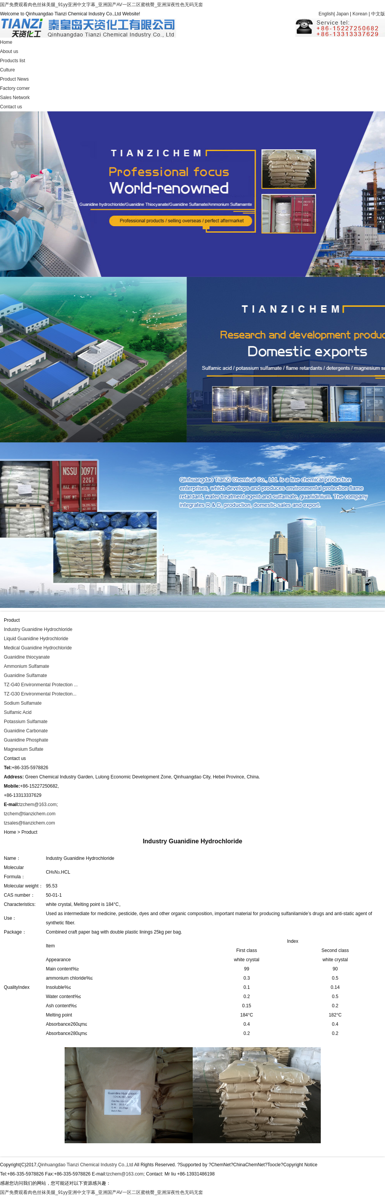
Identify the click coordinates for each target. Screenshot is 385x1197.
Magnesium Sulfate (23, 749)
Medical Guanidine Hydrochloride (38, 648)
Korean (360, 14)
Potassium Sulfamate (25, 721)
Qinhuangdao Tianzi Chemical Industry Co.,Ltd (86, 1164)
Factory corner (15, 88)
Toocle (274, 1164)
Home (6, 42)
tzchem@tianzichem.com (29, 813)
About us (9, 51)
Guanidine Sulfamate (25, 675)
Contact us (11, 106)
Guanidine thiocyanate (27, 657)
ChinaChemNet (249, 1164)
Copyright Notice (300, 1164)
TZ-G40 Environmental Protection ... (41, 684)
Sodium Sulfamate (23, 703)
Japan (342, 14)
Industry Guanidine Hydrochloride (38, 629)
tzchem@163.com (38, 804)
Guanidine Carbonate (26, 730)
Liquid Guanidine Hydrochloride (36, 638)
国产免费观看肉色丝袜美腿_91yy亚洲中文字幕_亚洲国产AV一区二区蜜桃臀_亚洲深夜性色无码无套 (101, 4)
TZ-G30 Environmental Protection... (40, 694)
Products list (12, 60)
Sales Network (15, 97)
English (325, 14)
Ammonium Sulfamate (26, 666)
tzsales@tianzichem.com (29, 823)
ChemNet (221, 1164)
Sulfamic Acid (18, 712)
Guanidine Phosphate (26, 740)
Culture (7, 70)
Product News (14, 79)
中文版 (378, 14)
